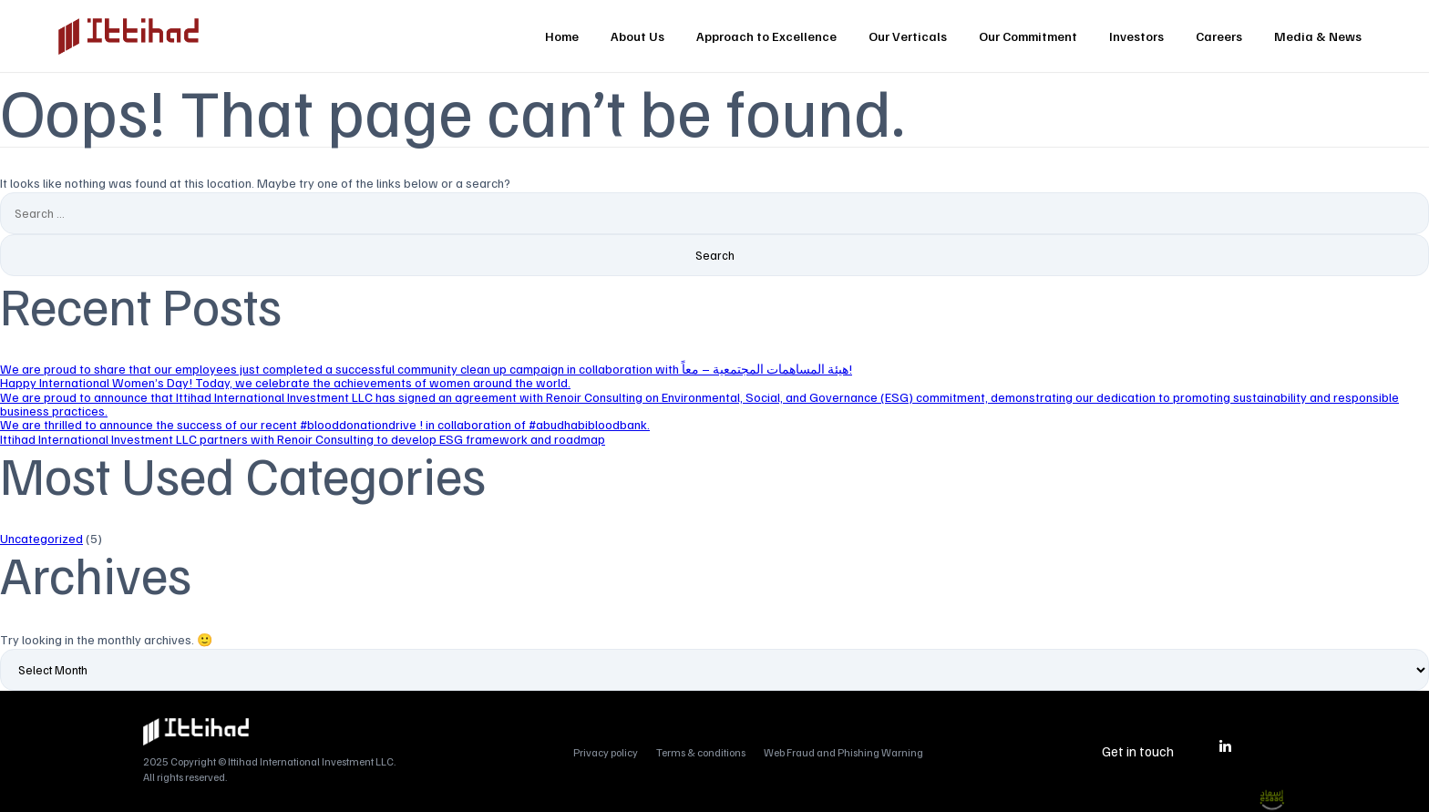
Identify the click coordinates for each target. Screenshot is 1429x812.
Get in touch (1138, 751)
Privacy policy (605, 752)
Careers (1219, 36)
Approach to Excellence (766, 36)
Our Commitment (1028, 36)
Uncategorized (41, 538)
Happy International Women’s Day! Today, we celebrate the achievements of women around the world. (285, 382)
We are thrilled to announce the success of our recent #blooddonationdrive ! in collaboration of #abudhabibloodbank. (325, 424)
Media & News (1318, 36)
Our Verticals (908, 36)
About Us (637, 36)
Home (562, 36)
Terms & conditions (700, 752)
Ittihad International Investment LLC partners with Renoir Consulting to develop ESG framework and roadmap (302, 439)
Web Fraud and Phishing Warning (843, 752)
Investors (1136, 36)
